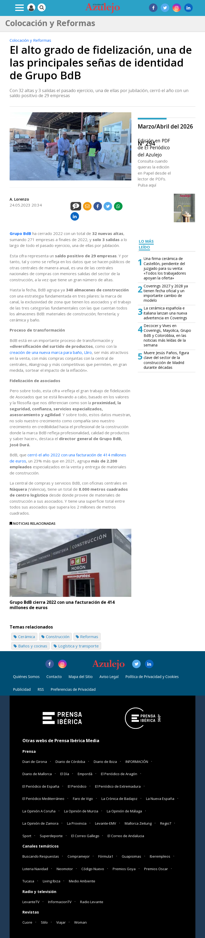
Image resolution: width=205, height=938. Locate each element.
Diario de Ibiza (105, 761)
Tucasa (28, 881)
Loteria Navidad (35, 868)
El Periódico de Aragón (119, 773)
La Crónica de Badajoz (119, 798)
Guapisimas (131, 856)
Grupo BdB (20, 233)
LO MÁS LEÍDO (146, 244)
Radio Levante (91, 901)
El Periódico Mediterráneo (43, 798)
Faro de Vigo (83, 798)
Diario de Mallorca (37, 773)
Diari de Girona (34, 761)
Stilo (44, 922)
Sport (26, 835)
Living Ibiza (51, 881)
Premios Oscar (156, 868)
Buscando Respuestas (40, 856)
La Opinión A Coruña (39, 811)
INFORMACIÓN (136, 761)
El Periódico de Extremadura (118, 786)
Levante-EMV (105, 823)
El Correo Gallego (85, 835)
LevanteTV (31, 901)
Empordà (85, 773)
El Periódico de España (40, 786)
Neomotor (65, 868)
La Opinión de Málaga (124, 811)
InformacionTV (60, 901)
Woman (80, 922)
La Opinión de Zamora (40, 823)
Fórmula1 (105, 856)
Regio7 (165, 823)
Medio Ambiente (82, 881)
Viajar (61, 922)
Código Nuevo (92, 868)
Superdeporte (51, 835)
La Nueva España (160, 798)
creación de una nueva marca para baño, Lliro (51, 352)
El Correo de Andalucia (126, 835)
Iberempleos (160, 856)
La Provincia (76, 823)
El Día (64, 773)
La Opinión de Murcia (81, 811)
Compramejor (79, 856)
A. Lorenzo (19, 199)
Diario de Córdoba (70, 761)
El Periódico (77, 786)
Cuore (27, 922)
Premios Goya (124, 868)
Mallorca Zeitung (138, 823)
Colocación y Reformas (30, 40)
